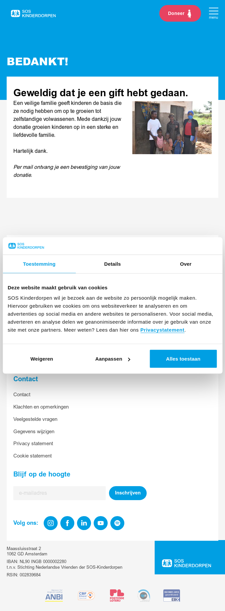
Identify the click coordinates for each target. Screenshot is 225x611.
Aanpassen (112, 359)
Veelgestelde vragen (35, 419)
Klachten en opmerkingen (41, 407)
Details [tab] (112, 263)
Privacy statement (33, 444)
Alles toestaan (183, 359)
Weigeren (41, 359)
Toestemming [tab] (39, 263)
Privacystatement (162, 330)
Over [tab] (186, 263)
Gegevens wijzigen (33, 432)
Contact (21, 395)
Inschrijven (128, 493)
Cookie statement (32, 456)
